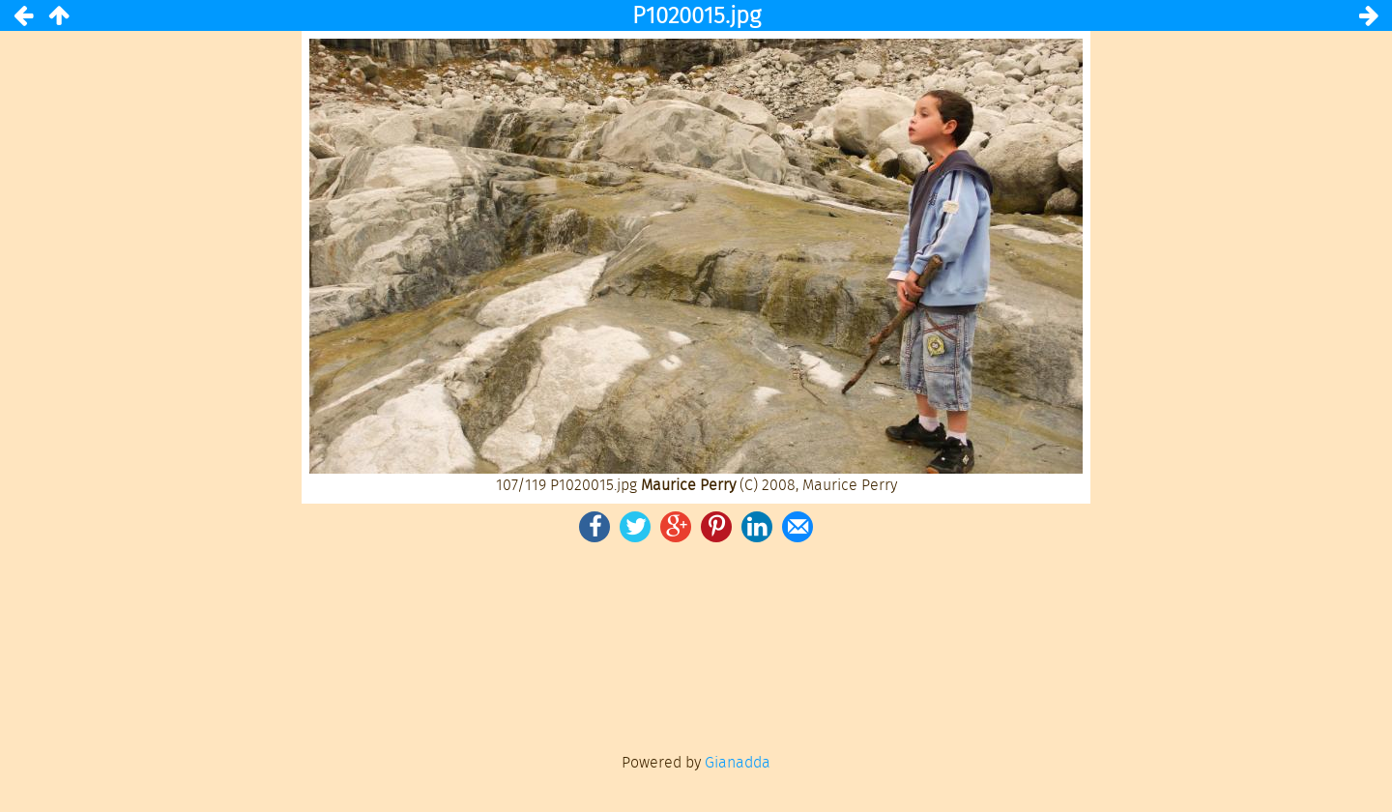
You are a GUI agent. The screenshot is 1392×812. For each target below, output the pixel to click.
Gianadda (737, 762)
